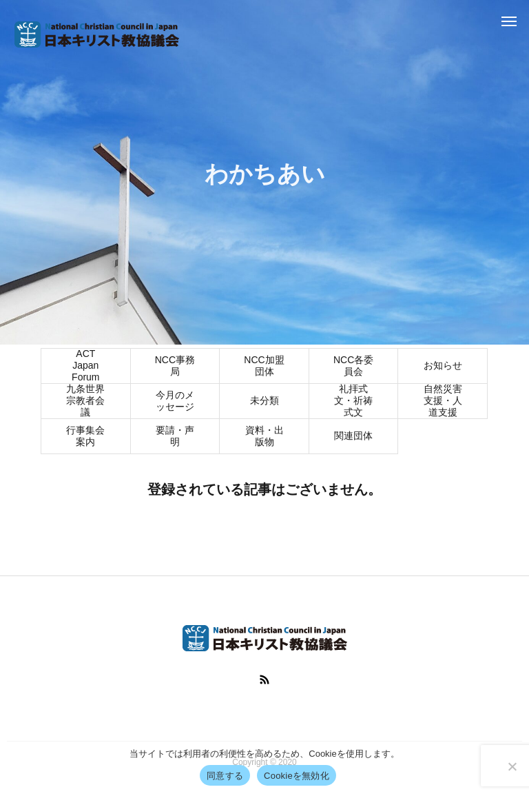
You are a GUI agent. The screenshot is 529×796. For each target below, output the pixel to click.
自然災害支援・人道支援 (443, 402)
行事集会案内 (85, 437)
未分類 (264, 401)
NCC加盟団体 (264, 367)
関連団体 (353, 436)
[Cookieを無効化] (512, 766)
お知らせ (443, 366)
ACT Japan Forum (85, 367)
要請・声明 (175, 437)
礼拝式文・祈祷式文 (353, 402)
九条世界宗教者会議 (85, 402)
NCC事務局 (175, 367)
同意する (225, 776)
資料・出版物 (264, 437)
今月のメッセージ (175, 402)
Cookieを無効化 (296, 776)
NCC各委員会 (353, 367)
